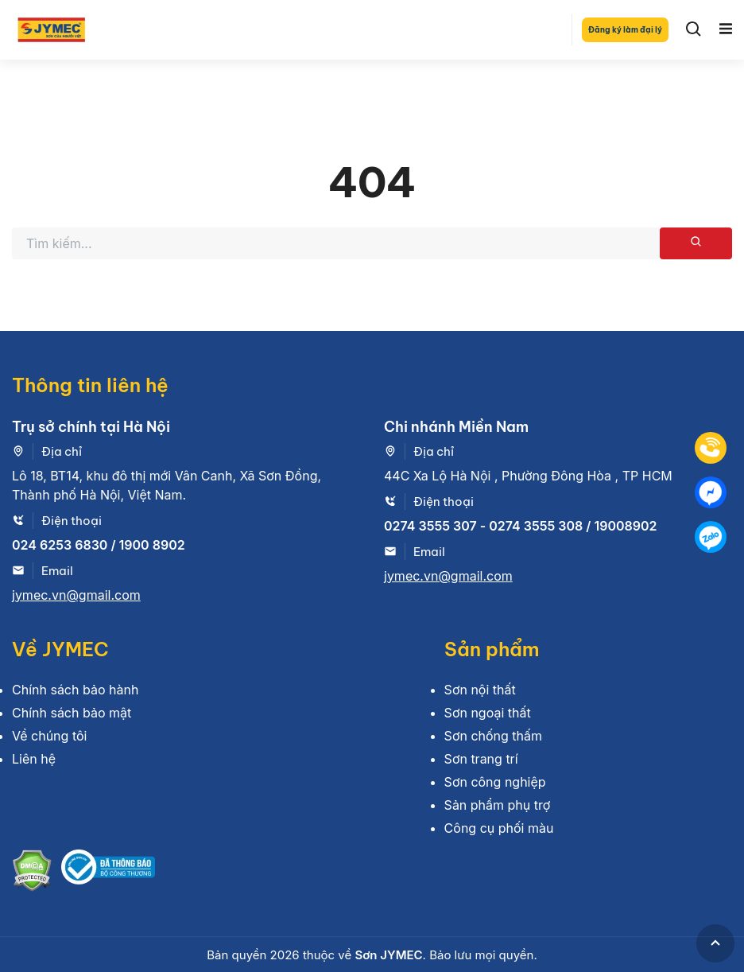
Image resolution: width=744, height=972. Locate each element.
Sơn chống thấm (493, 736)
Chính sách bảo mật (71, 713)
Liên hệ (34, 759)
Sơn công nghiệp (495, 782)
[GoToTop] (715, 943)
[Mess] (711, 492)
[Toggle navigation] (725, 29)
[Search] (694, 29)
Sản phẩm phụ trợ (497, 805)
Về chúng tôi (49, 736)
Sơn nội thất (480, 690)
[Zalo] (711, 537)
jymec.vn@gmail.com (76, 595)
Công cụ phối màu (499, 828)
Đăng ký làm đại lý (625, 30)
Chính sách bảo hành (75, 690)
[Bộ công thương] (108, 873)
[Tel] (711, 448)
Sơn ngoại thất (487, 713)
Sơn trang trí (481, 759)
